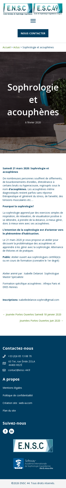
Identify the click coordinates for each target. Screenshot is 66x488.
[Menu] (33, 21)
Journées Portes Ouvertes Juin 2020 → (41, 320)
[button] (33, 33)
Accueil (7, 47)
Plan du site (9, 410)
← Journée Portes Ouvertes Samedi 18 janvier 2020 (32, 314)
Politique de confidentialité (18, 395)
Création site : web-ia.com (17, 403)
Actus (16, 47)
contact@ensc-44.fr (19, 370)
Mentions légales (12, 387)
